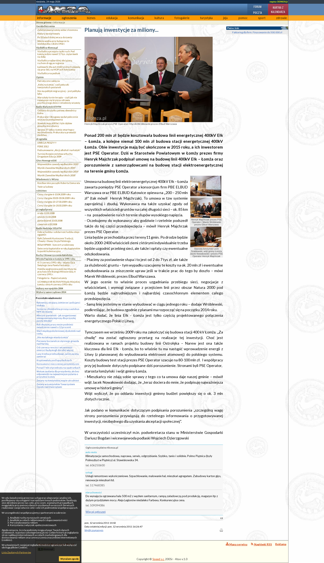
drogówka (41, 139)
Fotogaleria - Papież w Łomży (52, 278)
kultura (159, 18)
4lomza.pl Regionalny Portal (56, 547)
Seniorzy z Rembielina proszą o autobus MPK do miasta (58, 310)
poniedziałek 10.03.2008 (49, 220)
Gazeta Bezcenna (45, 26)
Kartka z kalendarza (278, 9)
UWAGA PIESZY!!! (46, 142)
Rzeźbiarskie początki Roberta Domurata (58, 183)
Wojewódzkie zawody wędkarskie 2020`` (58, 164)
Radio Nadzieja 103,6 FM (49, 228)
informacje (44, 18)
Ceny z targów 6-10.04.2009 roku (54, 194)
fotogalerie (181, 18)
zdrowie (281, 18)
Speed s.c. (158, 559)
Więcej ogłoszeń (96, 511)
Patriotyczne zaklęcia (48, 81)
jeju (225, 18)
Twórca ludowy (45, 186)
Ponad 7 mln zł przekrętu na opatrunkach (58, 367)
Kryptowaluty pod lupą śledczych (54, 360)
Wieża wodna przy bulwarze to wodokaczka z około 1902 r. (53, 42)
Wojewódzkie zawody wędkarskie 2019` (58, 171)
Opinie (40, 77)
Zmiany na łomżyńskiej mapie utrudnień (58, 380)
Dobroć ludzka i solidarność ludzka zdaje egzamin (58, 233)
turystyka (206, 18)
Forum (257, 6)
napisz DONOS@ (279, 1)
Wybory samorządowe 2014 (51, 292)
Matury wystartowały (48, 33)
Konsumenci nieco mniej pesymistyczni (58, 364)
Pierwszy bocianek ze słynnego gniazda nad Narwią (58, 342)
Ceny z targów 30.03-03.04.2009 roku (56, 198)
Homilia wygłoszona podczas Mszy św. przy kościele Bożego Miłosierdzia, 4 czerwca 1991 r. (57, 272)
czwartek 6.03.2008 (47, 224)
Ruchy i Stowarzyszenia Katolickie (54, 255)
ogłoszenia (69, 18)
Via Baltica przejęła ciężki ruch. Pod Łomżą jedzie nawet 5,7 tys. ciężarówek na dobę (57, 54)
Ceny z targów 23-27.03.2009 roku (54, 201)
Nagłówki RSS (261, 544)
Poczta (257, 12)
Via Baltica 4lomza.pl (47, 47)
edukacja (112, 18)
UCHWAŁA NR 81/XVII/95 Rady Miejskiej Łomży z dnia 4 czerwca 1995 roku (58, 283)
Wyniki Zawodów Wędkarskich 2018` (56, 175)
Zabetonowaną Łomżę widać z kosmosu (57, 30)
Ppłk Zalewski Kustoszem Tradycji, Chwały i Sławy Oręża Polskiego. (55, 239)
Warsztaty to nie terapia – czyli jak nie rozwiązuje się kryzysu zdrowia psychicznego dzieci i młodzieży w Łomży (58, 100)
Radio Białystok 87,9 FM (48, 106)
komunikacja (136, 18)
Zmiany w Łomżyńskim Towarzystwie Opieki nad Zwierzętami (56, 385)
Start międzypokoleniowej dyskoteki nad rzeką (58, 332)
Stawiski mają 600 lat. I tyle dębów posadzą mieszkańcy (54, 124)
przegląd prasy (44, 209)
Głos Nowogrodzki (46, 160)
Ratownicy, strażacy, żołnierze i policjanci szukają (58, 304)
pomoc (243, 18)
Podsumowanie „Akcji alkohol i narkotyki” (59, 150)
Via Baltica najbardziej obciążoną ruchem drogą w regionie (54, 61)
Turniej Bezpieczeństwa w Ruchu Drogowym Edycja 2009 (55, 155)
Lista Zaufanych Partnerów (16, 552)
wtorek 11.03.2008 (46, 216)
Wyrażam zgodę (69, 558)
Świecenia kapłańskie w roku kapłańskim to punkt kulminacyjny (58, 249)
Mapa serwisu (236, 544)
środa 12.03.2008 (46, 213)
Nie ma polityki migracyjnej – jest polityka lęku (59, 92)
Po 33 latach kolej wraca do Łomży (54, 37)
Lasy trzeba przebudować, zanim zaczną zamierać (58, 355)
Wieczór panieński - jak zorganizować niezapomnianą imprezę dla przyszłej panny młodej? (56, 318)
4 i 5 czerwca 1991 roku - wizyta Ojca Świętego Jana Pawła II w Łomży (56, 264)
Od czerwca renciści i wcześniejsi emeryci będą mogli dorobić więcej (55, 348)
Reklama (280, 544)
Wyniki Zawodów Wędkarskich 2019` (56, 168)
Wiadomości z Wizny (47, 179)
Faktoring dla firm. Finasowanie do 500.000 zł (257, 32)
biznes (91, 18)
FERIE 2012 (43, 146)
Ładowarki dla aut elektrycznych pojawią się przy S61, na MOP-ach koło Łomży (58, 68)
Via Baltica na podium (48, 73)
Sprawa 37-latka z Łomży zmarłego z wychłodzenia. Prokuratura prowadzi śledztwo (56, 132)
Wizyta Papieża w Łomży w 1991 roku (55, 258)
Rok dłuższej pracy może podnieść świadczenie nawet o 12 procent (55, 326)
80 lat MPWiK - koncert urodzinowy (55, 244)
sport (262, 18)
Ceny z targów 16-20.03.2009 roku (54, 205)
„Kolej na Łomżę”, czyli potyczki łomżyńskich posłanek (53, 86)
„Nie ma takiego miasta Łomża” (53, 337)
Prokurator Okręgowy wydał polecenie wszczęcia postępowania (57, 118)
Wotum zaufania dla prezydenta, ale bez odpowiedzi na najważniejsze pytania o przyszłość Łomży (58, 374)
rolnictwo (41, 190)
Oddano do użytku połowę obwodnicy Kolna (56, 111)
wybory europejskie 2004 (49, 288)
